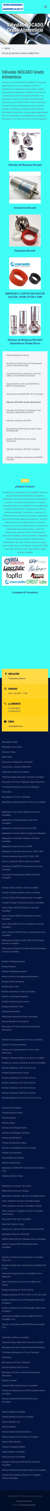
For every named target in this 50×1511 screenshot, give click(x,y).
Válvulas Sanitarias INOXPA (18, 420)
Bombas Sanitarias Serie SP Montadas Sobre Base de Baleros (23, 1309)
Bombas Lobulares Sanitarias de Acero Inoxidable (23, 1058)
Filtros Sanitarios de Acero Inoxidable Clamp (21, 1201)
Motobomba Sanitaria (11, 1011)
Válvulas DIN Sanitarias (12, 1153)
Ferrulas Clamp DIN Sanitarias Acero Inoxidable (22, 897)
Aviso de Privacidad (24, 1501)
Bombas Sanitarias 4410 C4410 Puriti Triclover (22, 1098)
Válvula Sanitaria (9, 1118)
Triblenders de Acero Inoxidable (15, 772)
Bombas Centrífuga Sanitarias (14, 971)
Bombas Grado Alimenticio (13, 981)
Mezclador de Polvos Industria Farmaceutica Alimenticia (21, 1028)
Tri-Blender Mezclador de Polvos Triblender (20, 787)
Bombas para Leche (10, 986)
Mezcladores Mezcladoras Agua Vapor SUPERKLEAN (24, 429)
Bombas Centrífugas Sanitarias (15, 996)
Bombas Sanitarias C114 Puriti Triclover (19, 1078)
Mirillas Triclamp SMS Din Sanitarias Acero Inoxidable (20, 1245)
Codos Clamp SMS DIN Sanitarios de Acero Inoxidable (20, 909)
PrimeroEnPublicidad (27, 1505)
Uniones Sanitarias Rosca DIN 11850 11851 (20, 856)
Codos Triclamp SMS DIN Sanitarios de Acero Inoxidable (21, 917)
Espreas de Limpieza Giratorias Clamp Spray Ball (23, 1229)
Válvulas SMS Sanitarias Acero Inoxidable (19, 1385)
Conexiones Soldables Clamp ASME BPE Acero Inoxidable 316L (22, 1317)
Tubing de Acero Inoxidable (13, 1457)
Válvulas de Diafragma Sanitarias (16, 1133)
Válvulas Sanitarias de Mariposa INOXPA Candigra (24, 458)
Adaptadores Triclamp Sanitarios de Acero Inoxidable (20, 821)
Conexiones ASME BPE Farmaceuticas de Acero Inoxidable (22, 868)
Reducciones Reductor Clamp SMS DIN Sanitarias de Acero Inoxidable (23, 942)
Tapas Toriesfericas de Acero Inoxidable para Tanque (21, 1283)
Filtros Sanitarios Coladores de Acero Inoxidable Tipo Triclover (22, 1212)
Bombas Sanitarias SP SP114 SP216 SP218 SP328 (24, 1295)
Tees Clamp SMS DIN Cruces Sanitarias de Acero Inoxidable (23, 925)
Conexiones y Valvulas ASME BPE (16, 767)
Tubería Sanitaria (9, 1427)
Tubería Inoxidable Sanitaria (13, 1447)
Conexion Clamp (9, 752)
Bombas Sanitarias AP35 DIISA (15, 1073)
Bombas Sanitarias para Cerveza (16, 1001)
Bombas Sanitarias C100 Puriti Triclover (19, 1068)
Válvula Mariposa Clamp (12, 1113)
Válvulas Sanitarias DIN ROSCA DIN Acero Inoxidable (20, 1400)
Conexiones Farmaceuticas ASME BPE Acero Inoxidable (21, 876)
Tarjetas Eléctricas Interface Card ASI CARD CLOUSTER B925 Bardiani (23, 374)
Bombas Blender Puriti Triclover (15, 1021)
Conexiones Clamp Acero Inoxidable (17, 762)
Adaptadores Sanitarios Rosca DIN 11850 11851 (22, 851)
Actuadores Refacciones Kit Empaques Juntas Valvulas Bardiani (24, 364)
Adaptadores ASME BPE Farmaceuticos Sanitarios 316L (23, 1169)
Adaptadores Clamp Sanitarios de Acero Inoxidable (23, 802)
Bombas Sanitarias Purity (12, 1006)
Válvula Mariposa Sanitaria (13, 1158)
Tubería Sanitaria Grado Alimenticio (16, 1432)
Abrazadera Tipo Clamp (12, 747)
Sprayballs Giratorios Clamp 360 (15, 1234)
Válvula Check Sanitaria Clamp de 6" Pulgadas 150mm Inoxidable (21, 1476)
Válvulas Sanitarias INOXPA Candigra (23, 449)
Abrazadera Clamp (9, 742)
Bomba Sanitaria (9, 966)
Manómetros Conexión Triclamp (15, 1191)
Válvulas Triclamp (9, 1380)
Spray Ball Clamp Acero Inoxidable (16, 1219)
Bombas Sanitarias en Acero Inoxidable (18, 991)
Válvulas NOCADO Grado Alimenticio (20, 53)
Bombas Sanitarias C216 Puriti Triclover (19, 1083)
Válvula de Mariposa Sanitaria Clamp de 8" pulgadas (24, 1470)
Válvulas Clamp (8, 1123)
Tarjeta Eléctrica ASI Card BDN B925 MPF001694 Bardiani (22, 385)
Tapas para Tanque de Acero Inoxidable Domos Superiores (22, 1275)
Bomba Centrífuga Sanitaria (13, 961)
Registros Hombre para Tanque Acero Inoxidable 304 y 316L (22, 1259)
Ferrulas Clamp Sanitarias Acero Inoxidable (20, 888)
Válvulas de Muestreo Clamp (14, 1143)
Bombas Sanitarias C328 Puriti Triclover (19, 1093)
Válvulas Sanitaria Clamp (12, 1176)
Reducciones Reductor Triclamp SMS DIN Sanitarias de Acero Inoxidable (24, 950)
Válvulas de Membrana (11, 1138)
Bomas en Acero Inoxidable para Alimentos (20, 976)
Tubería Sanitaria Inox (11, 1422)
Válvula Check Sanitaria (11, 1108)
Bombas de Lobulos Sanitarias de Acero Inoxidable (23, 1063)
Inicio (7, 48)
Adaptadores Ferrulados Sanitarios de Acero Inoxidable (21, 840)
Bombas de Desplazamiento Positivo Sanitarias (22, 1039)
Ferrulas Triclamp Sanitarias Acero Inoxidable (21, 892)
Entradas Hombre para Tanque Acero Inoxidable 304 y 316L (24, 1267)
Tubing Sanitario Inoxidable (13, 1452)
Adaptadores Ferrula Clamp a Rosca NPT (19, 828)
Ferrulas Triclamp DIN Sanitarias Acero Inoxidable (23, 903)
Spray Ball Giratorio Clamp (13, 1224)
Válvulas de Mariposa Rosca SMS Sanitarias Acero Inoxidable (23, 1392)
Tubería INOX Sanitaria (11, 1442)
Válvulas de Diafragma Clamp (14, 1128)
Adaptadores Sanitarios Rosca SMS (17, 846)
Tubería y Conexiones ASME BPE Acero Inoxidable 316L (23, 1326)
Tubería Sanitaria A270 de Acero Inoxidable (20, 1437)
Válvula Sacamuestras (11, 1163)
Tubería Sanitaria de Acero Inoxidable (17, 1417)
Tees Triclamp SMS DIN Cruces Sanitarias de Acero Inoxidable (24, 934)
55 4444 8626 (14, 708)
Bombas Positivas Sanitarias (14, 1045)
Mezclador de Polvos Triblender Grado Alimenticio (23, 782)
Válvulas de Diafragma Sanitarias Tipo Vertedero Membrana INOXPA (23, 411)
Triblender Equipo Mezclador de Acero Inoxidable (23, 777)
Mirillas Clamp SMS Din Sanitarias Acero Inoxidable (24, 1239)
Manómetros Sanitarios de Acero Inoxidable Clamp (23, 1196)
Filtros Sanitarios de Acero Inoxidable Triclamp (22, 1206)
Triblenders (6, 792)
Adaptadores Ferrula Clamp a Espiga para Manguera (24, 833)
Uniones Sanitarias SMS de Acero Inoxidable (21, 861)
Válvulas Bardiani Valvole (17, 355)
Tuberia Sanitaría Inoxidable (13, 1412)
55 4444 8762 (14, 711)
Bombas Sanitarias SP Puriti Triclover (18, 1290)
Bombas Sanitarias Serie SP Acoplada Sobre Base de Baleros (23, 1301)
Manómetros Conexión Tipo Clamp (16, 1186)
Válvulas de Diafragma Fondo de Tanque (19, 1148)
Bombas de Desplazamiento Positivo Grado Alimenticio (20, 1051)
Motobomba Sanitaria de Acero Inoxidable (20, 1016)
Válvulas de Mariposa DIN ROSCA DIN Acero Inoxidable (21, 1463)
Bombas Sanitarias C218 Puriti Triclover (19, 1088)
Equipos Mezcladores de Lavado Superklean (21, 440)
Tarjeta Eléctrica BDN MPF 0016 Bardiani (24, 394)
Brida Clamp (7, 757)
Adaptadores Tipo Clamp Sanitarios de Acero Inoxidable (21, 813)
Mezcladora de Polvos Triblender (16, 797)
